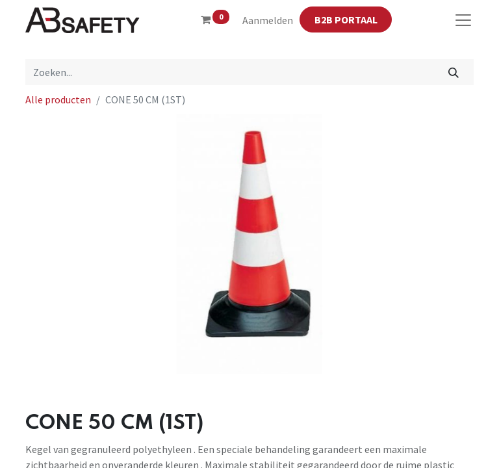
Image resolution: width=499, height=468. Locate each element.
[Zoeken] (454, 72)
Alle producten (58, 99)
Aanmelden (267, 20)
